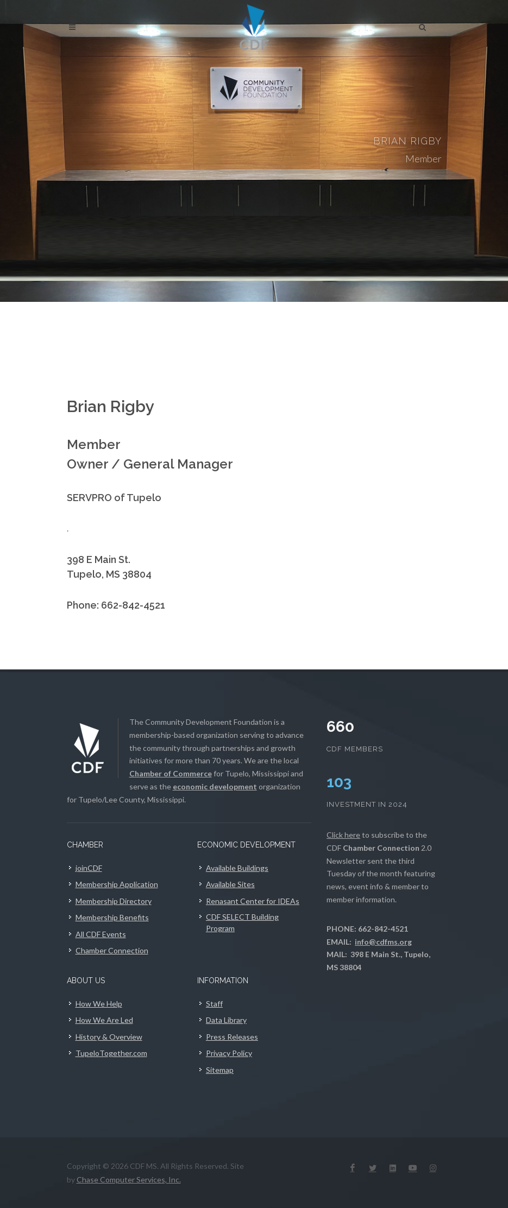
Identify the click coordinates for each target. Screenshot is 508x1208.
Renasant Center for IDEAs (252, 901)
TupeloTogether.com (111, 1053)
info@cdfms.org (383, 941)
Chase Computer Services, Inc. (129, 1179)
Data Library (226, 1019)
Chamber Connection (112, 950)
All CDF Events (101, 934)
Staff (214, 1003)
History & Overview (109, 1036)
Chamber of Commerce (170, 773)
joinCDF (89, 867)
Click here (343, 834)
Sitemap (220, 1069)
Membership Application (117, 884)
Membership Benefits (112, 917)
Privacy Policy (229, 1053)
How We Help (99, 1003)
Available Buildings (237, 867)
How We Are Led (104, 1019)
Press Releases (232, 1036)
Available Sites (230, 884)
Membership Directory (114, 901)
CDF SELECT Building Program (242, 922)
